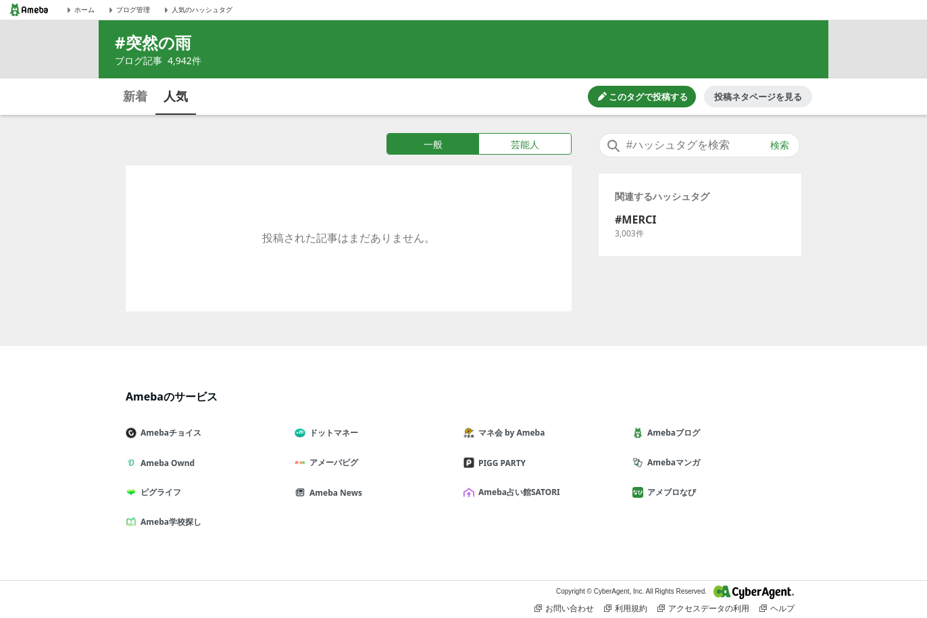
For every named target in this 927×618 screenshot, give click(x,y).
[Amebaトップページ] (29, 9)
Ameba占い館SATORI (517, 492)
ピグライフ (159, 492)
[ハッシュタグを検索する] (699, 145)
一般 (433, 144)
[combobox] (699, 145)
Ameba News (334, 492)
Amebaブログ (671, 432)
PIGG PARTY (500, 463)
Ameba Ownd (165, 463)
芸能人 (525, 144)
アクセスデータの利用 (703, 608)
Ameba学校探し (169, 521)
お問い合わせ (564, 608)
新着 (135, 96)
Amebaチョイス (169, 432)
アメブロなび (669, 492)
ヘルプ (777, 608)
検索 (779, 145)
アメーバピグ (332, 462)
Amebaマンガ (671, 462)
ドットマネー (332, 432)
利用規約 (625, 608)
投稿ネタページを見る (758, 97)
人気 (176, 96)
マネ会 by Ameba (509, 432)
